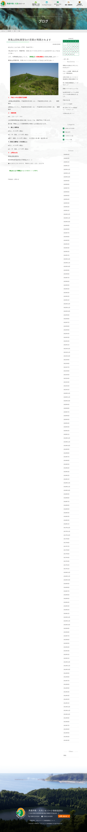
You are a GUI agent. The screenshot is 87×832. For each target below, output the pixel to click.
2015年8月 (66, 632)
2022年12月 (67, 303)
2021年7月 (66, 367)
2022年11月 (67, 307)
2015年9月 (66, 628)
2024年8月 (66, 229)
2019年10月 (67, 445)
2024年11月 (67, 218)
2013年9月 (66, 718)
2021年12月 (67, 348)
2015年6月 (66, 639)
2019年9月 (66, 449)
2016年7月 (66, 591)
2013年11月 (67, 710)
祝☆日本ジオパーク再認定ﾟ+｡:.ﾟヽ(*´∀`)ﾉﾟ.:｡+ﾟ (70, 108)
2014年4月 (66, 692)
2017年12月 (67, 527)
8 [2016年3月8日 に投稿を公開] (68, 46)
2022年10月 (67, 311)
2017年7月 (66, 546)
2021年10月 (67, 356)
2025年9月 (66, 180)
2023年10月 (67, 266)
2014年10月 (67, 669)
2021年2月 (66, 386)
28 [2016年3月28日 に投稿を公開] (66, 54)
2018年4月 (66, 512)
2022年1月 (66, 344)
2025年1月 (66, 210)
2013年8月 (66, 721)
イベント (67, 139)
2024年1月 (66, 255)
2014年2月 (66, 699)
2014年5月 (66, 688)
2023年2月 (66, 296)
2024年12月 (67, 214)
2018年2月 (66, 520)
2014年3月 (66, 695)
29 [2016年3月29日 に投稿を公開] (68, 54)
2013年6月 (66, 729)
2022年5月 (66, 330)
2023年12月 (67, 259)
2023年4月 (66, 288)
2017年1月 (66, 568)
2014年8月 (66, 677)
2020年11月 (67, 397)
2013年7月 (66, 725)
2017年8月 (66, 542)
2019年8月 (66, 453)
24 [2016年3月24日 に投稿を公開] (73, 51)
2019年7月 (66, 456)
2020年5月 (66, 419)
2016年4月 (66, 602)
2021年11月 (67, 352)
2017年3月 (66, 561)
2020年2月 (66, 430)
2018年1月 (66, 524)
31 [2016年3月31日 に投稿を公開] (73, 54)
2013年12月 (67, 706)
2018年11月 (67, 486)
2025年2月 (66, 206)
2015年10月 (67, 624)
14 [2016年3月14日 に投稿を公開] (66, 48)
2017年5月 (66, 553)
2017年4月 (66, 557)
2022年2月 (66, 341)
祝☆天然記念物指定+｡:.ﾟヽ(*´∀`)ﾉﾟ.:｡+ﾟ (70, 83)
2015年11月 (67, 621)
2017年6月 (66, 550)
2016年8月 (66, 587)
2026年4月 (66, 154)
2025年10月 (67, 177)
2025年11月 (67, 173)
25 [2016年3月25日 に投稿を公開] (75, 51)
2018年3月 (66, 516)
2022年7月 (66, 322)
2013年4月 (66, 736)
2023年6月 (66, 281)
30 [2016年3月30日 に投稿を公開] (71, 54)
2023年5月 (66, 285)
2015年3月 (66, 650)
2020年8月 (66, 408)
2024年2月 (66, 251)
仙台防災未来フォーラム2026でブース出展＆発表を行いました (71, 94)
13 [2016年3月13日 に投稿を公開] (64, 48)
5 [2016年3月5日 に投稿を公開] (77, 43)
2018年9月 (66, 494)
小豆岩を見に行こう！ (69, 113)
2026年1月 (66, 165)
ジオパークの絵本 (67, 104)
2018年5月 (66, 509)
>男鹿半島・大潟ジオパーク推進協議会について (42, 820)
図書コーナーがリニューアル (70, 88)
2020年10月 (67, 400)
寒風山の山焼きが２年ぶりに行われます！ (70, 66)
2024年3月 (66, 247)
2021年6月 (66, 371)
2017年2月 (66, 565)
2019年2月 (66, 475)
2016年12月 (67, 572)
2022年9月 (66, 315)
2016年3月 (66, 606)
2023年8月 (66, 274)
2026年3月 (66, 158)
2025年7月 (66, 188)
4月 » (67, 59)
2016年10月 (67, 580)
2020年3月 (66, 427)
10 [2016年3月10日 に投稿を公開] (73, 46)
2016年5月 (66, 598)
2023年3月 (66, 292)
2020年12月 (67, 393)
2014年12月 (67, 662)
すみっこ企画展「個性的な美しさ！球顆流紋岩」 (70, 72)
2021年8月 (66, 363)
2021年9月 (66, 359)
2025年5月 (66, 195)
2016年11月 (67, 576)
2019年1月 (66, 479)
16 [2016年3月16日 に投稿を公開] (71, 48)
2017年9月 (66, 538)
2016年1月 (66, 613)
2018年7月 (66, 501)
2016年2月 (66, 609)
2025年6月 (66, 191)
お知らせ (16, 179)
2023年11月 (67, 262)
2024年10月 (67, 221)
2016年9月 (66, 583)
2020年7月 (66, 412)
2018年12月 (67, 482)
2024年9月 (66, 225)
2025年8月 (66, 184)
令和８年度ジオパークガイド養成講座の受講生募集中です (70, 78)
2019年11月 (67, 441)
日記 (66, 132)
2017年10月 (67, 535)
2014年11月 (67, 665)
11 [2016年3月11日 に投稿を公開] (75, 46)
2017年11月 (67, 531)
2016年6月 (66, 594)
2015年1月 (66, 658)
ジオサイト (68, 135)
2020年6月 (66, 415)
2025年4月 (66, 199)
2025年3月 (66, 203)
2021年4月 (66, 378)
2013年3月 (66, 740)
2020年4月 (66, 423)
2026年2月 (66, 162)
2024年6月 (66, 236)
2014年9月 (66, 673)
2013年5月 (66, 732)
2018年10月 (67, 490)
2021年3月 (66, 382)
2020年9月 (66, 404)
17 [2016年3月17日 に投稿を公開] (73, 48)
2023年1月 (66, 300)
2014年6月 (66, 684)
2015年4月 (66, 647)
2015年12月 (67, 617)
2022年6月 (66, 326)
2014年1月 (66, 703)
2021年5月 (66, 374)
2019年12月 (67, 438)
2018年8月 (66, 497)
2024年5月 (66, 240)
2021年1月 (66, 389)
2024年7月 (66, 232)
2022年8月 (66, 318)
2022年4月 (66, 333)
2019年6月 (66, 460)
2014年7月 (66, 680)
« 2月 (64, 59)
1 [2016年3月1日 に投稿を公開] (68, 43)
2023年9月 (66, 270)
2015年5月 (66, 643)
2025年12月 (67, 169)
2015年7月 (66, 636)
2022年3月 (66, 337)
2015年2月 (66, 654)
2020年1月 (66, 434)
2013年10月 (67, 714)
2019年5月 (66, 464)
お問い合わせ (63, 816)
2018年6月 (66, 505)
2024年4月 (66, 244)
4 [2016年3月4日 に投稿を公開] (75, 43)
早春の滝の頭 (66, 100)
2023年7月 (66, 277)
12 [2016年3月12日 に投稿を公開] (77, 46)
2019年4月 (66, 468)
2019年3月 (66, 471)
